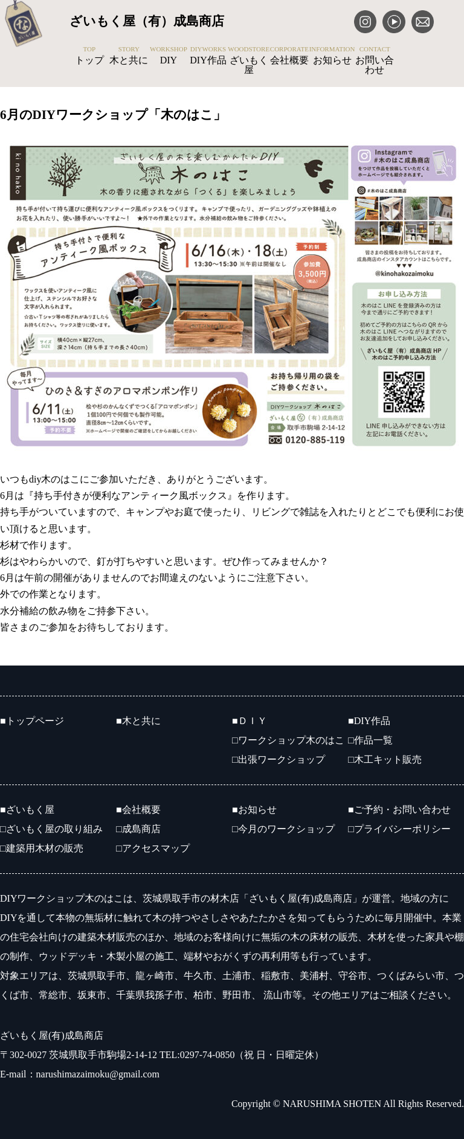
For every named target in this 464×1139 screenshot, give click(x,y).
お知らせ (332, 55)
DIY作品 (208, 55)
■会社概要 (138, 809)
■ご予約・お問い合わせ (399, 809)
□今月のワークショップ (283, 829)
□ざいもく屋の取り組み (51, 829)
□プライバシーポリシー (399, 829)
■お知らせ (254, 809)
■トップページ (32, 721)
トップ (89, 55)
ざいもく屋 (248, 60)
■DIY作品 (369, 721)
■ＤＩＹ (249, 721)
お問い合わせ (375, 60)
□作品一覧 (370, 740)
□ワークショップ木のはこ (288, 740)
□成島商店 (138, 829)
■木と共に (138, 721)
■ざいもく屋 (27, 809)
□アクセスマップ (153, 848)
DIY (168, 55)
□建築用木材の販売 (41, 848)
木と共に (129, 55)
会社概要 (289, 55)
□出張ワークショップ (278, 759)
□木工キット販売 (385, 759)
